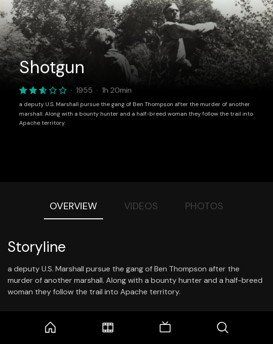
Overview (73, 206)
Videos (141, 206)
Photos (204, 206)
